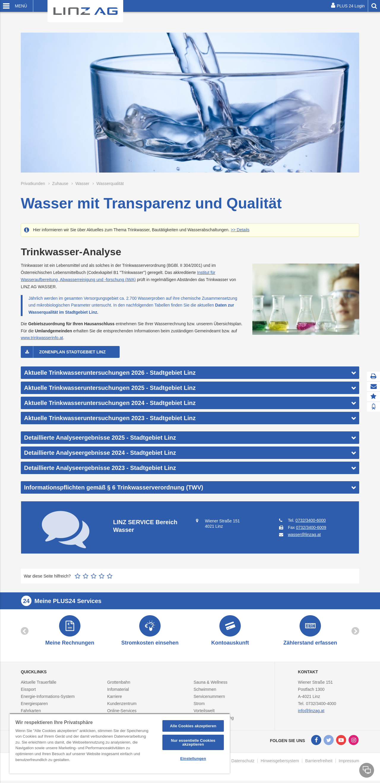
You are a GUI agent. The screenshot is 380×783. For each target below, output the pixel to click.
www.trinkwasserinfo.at (42, 337)
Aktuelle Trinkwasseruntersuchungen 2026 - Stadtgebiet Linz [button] (110, 372)
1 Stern (77, 576)
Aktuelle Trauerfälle (38, 684)
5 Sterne (109, 576)
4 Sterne (101, 576)
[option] (70, 632)
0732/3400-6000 (310, 520)
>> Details (240, 229)
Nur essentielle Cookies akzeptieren (193, 742)
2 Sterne (85, 576)
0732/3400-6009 (311, 527)
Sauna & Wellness (210, 684)
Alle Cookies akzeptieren (193, 726)
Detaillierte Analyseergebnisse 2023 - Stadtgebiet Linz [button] (100, 468)
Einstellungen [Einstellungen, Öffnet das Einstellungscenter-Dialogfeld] (193, 758)
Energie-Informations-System (48, 699)
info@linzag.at (311, 713)
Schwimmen (205, 692)
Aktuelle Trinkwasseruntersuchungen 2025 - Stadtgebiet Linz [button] (110, 388)
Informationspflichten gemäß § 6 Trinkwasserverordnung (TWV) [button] (113, 487)
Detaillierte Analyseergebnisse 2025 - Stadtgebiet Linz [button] (100, 437)
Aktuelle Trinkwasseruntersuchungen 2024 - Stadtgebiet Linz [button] (110, 403)
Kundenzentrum (122, 706)
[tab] (190, 373)
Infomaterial (118, 692)
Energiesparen (34, 706)
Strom (199, 706)
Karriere (114, 699)
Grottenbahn (118, 684)
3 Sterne (93, 576)
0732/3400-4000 (321, 706)
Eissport (28, 692)
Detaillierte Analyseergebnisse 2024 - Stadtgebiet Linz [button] (100, 452)
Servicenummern (209, 699)
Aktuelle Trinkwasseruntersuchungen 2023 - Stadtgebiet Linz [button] (110, 418)
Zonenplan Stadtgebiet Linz (72, 352)
